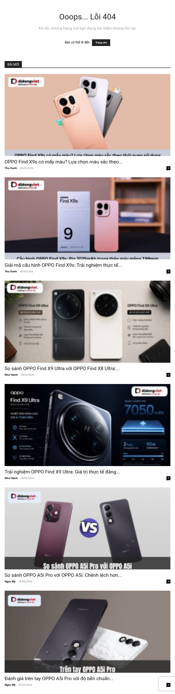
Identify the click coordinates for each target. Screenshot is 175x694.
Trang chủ (101, 42)
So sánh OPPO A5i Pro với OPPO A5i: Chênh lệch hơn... (63, 575)
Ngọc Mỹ (10, 581)
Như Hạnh (11, 374)
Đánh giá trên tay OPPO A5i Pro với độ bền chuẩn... (59, 678)
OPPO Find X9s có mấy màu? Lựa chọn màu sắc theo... (64, 162)
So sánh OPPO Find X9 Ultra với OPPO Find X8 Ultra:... (62, 368)
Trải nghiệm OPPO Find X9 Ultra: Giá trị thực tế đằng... (62, 472)
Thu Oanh (11, 168)
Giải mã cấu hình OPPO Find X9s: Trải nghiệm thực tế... (63, 265)
